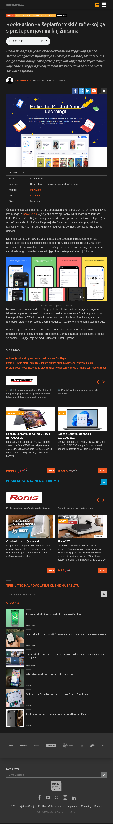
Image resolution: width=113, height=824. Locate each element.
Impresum (73, 806)
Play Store (35, 190)
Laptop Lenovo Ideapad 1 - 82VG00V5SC (75, 435)
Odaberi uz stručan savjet (22, 541)
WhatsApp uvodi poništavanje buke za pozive (49, 674)
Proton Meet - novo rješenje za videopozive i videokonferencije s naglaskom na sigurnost (56, 367)
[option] (30, 430)
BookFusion (30, 214)
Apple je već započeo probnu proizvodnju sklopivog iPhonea (57, 714)
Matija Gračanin (22, 80)
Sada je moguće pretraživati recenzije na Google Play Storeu (57, 694)
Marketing (86, 806)
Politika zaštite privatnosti (51, 806)
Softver (35, 15)
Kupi (51, 470)
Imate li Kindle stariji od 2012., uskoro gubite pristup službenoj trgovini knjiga (49, 363)
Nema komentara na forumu (32, 481)
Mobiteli (44, 15)
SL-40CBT (64, 541)
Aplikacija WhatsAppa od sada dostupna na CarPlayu (36, 358)
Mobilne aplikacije (23, 15)
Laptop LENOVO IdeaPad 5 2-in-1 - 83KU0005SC (29, 435)
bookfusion (62, 15)
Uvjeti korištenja (27, 806)
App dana (10, 15)
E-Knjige (52, 15)
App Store (35, 195)
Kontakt (98, 806)
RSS (13, 806)
